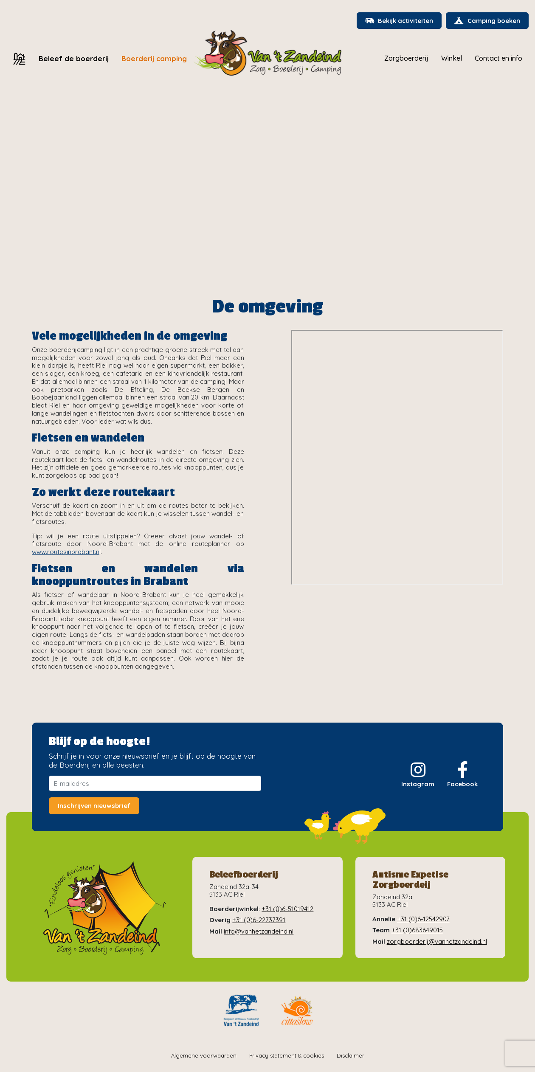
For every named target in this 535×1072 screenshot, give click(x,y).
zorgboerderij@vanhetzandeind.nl (437, 941)
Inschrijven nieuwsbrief (94, 806)
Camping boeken (487, 21)
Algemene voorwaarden (204, 1055)
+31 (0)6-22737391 (258, 920)
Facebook (462, 775)
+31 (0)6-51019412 (287, 909)
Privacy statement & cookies (286, 1055)
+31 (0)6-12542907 (423, 919)
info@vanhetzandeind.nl (258, 931)
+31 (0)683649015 (417, 930)
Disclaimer (350, 1055)
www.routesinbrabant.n (65, 552)
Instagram (417, 775)
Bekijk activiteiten (397, 21)
